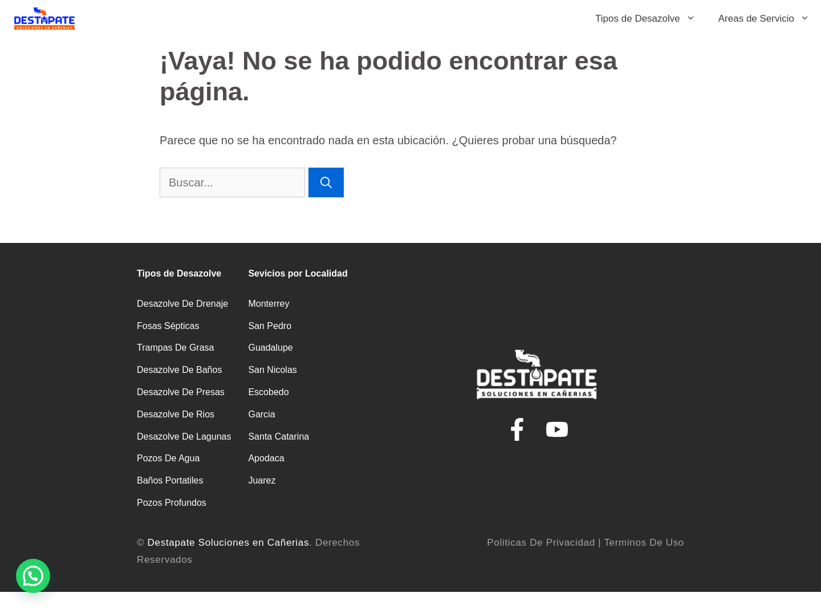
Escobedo (268, 392)
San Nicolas (272, 370)
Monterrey (268, 303)
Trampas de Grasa (175, 347)
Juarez (261, 480)
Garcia (261, 414)
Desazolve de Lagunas (184, 436)
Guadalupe (270, 347)
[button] (33, 576)
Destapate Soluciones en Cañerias (229, 542)
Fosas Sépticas (168, 326)
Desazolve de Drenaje (182, 303)
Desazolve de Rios (175, 414)
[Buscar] (326, 182)
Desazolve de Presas (181, 392)
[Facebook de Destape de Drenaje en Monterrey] (517, 429)
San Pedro (269, 326)
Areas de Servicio (769, 18)
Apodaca (266, 458)
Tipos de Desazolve (651, 18)
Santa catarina (278, 436)
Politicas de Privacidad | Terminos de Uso (585, 542)
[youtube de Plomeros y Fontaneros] (557, 429)
